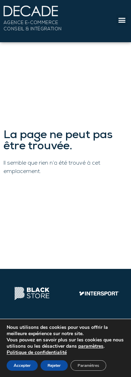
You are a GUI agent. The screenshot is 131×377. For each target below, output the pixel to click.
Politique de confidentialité (37, 352)
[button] (122, 20)
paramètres (90, 346)
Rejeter (54, 365)
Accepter (22, 365)
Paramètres (88, 365)
